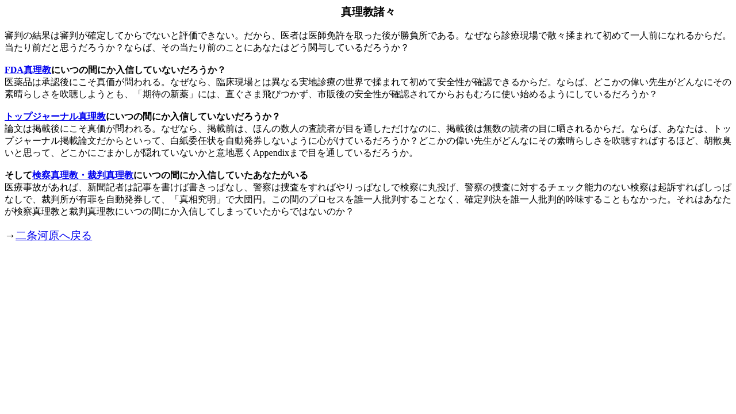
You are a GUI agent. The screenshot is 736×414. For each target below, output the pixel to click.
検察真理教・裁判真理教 (82, 175)
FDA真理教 (28, 70)
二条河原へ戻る (54, 235)
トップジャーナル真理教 (55, 116)
